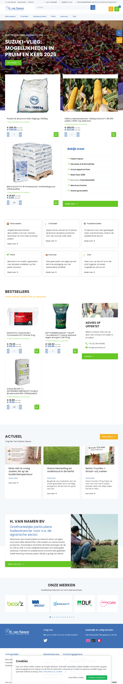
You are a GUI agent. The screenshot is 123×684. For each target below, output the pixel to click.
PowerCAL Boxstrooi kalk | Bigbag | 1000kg (27, 118)
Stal (74, 17)
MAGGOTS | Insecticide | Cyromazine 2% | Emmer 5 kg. (21, 334)
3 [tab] (54, 617)
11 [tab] (71, 617)
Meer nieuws (109, 436)
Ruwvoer (64, 17)
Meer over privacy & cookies (50, 671)
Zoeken (90, 9)
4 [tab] (56, 617)
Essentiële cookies (76, 677)
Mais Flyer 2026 (78, 174)
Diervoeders (10, 17)
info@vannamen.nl (97, 347)
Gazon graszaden (79, 190)
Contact (30, 2)
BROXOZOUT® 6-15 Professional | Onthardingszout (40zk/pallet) (31, 187)
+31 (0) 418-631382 (97, 343)
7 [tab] (63, 617)
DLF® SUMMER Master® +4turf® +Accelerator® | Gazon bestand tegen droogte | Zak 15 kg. (60, 335)
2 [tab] (52, 617)
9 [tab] (67, 617)
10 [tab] (69, 617)
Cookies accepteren (96, 677)
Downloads (22, 2)
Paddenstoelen (39, 17)
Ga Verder (13, 63)
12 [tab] (73, 617)
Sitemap (8, 682)
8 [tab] (65, 617)
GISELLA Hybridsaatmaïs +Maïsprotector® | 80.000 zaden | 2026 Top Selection (89, 119)
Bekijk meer (71, 203)
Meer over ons (17, 565)
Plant (53, 17)
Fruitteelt (24, 17)
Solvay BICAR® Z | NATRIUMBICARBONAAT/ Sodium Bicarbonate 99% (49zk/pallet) (22, 391)
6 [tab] (61, 617)
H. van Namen (11, 2)
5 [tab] (58, 617)
